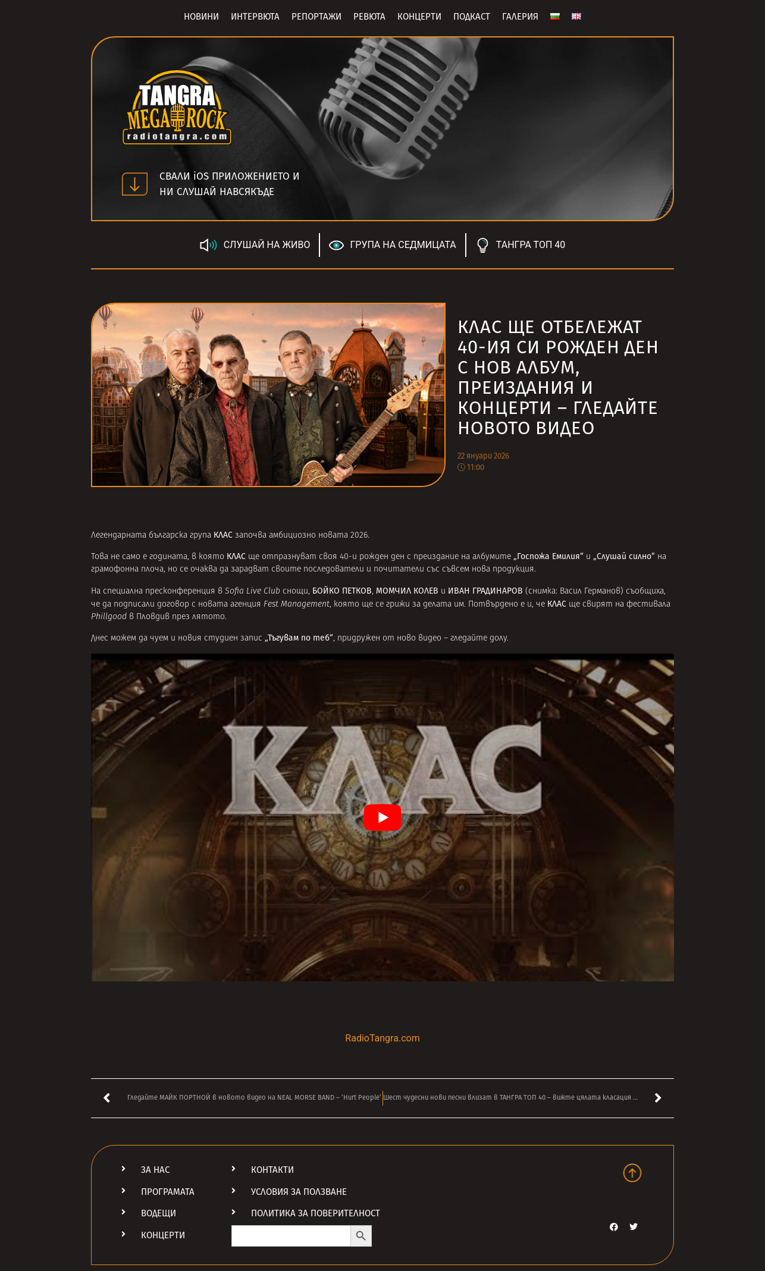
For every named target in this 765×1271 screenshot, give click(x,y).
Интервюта (255, 16)
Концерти (419, 16)
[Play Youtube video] (382, 817)
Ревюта (369, 16)
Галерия (520, 16)
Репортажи (316, 16)
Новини (201, 16)
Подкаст (471, 16)
